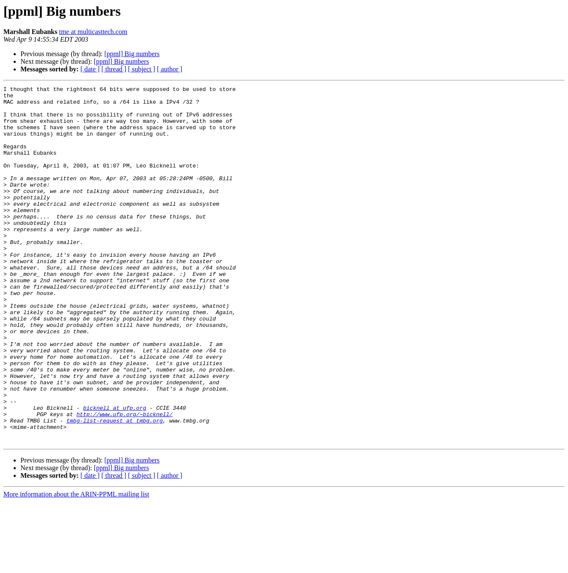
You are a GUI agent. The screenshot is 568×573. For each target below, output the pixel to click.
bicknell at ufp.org (114, 473)
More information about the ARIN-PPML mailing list (76, 565)
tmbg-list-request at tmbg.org (114, 488)
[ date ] (90, 69)
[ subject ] (141, 69)
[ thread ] (113, 69)
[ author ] (170, 69)
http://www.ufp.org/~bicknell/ (125, 480)
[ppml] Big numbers (132, 53)
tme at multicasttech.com (93, 31)
